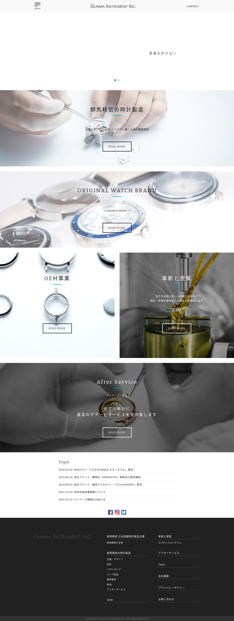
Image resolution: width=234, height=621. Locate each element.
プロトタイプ (114, 569)
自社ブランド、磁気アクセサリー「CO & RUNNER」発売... (109, 484)
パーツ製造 (113, 574)
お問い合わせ (166, 599)
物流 (109, 584)
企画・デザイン (115, 559)
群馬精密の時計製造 (119, 553)
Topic (161, 564)
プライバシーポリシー (171, 587)
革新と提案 (165, 536)
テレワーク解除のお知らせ (90, 499)
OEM (110, 600)
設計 (109, 564)
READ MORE (117, 146)
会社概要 (163, 576)
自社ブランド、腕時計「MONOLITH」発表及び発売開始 (107, 477)
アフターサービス (116, 589)
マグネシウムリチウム (169, 542)
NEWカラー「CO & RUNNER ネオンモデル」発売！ (105, 469)
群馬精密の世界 (115, 542)
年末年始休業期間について (90, 492)
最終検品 (111, 579)
